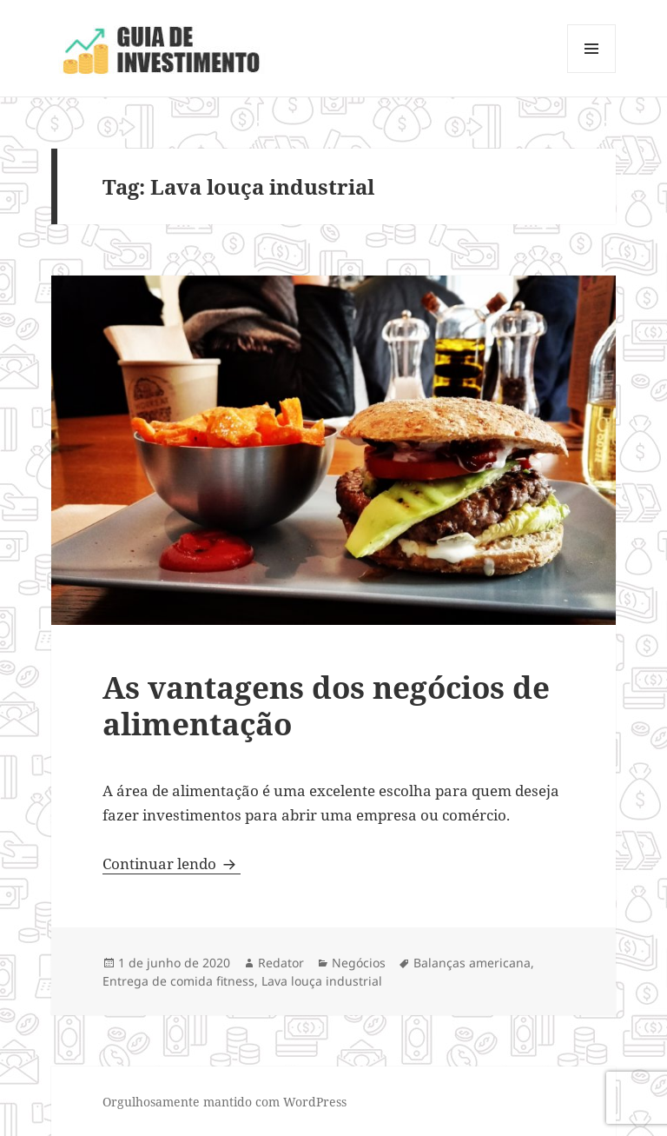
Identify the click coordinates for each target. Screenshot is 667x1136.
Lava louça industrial (321, 981)
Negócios (359, 962)
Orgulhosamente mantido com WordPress (224, 1101)
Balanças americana (472, 962)
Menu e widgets (592, 72)
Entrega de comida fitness (178, 981)
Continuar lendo (171, 864)
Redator (281, 962)
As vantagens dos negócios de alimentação (326, 705)
